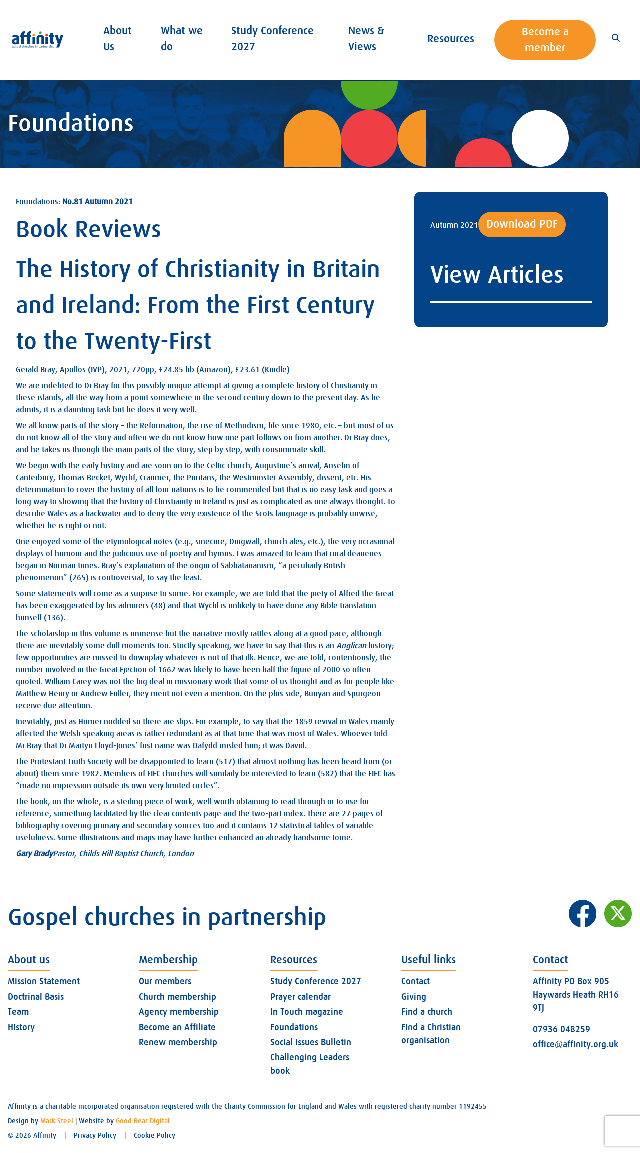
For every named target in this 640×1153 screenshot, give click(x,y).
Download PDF (522, 224)
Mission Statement (44, 981)
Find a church (427, 1012)
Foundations (294, 1027)
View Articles (497, 275)
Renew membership (178, 1043)
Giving (414, 997)
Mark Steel (57, 1121)
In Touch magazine (307, 1012)
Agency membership (179, 1012)
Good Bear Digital (143, 1121)
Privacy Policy (95, 1136)
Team (18, 1012)
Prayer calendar (300, 997)
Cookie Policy (155, 1136)
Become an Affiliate (177, 1027)
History (21, 1027)
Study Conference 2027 (316, 981)
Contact (416, 981)
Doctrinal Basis (36, 997)
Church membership (177, 997)
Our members (165, 981)
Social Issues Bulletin (311, 1043)
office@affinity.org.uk (575, 1045)
